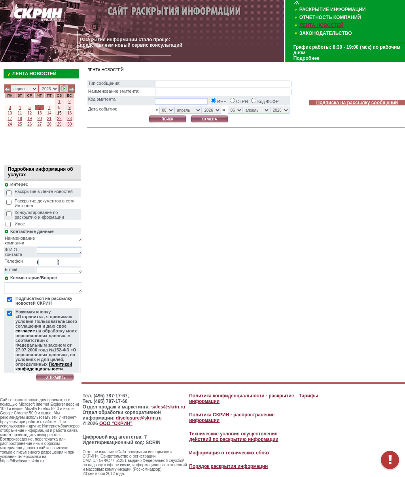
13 (39, 113)
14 (49, 113)
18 (20, 118)
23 (69, 118)
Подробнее (306, 58)
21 (49, 118)
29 (59, 124)
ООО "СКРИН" (115, 423)
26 (29, 124)
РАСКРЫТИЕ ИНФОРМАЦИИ (332, 9)
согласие (25, 330)
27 (39, 124)
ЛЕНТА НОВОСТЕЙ (321, 25)
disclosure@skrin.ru (139, 418)
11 (20, 113)
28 (49, 124)
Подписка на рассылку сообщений (357, 102)
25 (20, 124)
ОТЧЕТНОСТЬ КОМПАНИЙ (330, 17)
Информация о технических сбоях (229, 453)
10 (10, 113)
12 (29, 113)
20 (39, 118)
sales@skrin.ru (168, 407)
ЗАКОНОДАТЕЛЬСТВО (325, 33)
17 (10, 118)
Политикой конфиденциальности (43, 366)
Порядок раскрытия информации (228, 466)
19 (29, 118)
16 (69, 113)
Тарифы (308, 396)
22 (59, 118)
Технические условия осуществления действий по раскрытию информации (233, 436)
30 (69, 124)
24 (10, 124)
